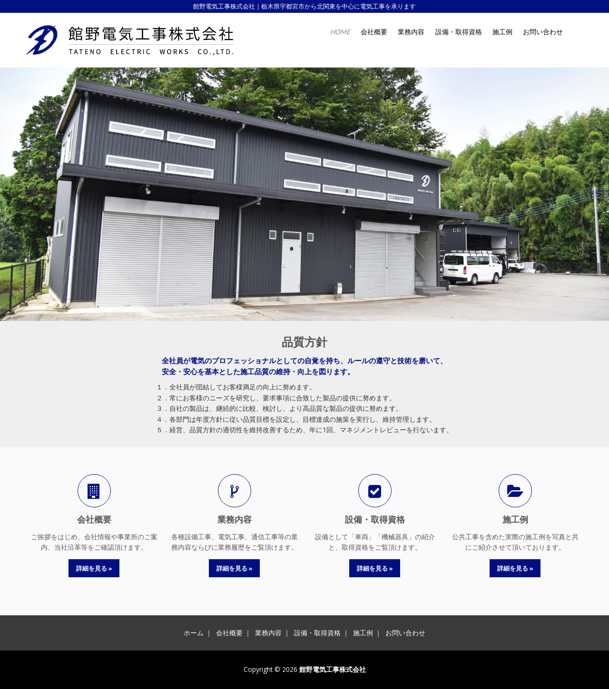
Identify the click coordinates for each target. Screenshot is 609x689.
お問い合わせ (543, 32)
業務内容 (411, 32)
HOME (340, 32)
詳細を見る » (94, 568)
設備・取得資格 (458, 32)
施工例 (502, 32)
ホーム (194, 632)
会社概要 (374, 32)
